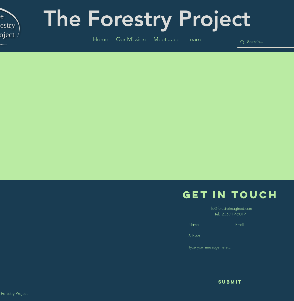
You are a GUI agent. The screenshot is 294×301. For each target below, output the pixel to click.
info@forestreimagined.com (230, 208)
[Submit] (230, 282)
